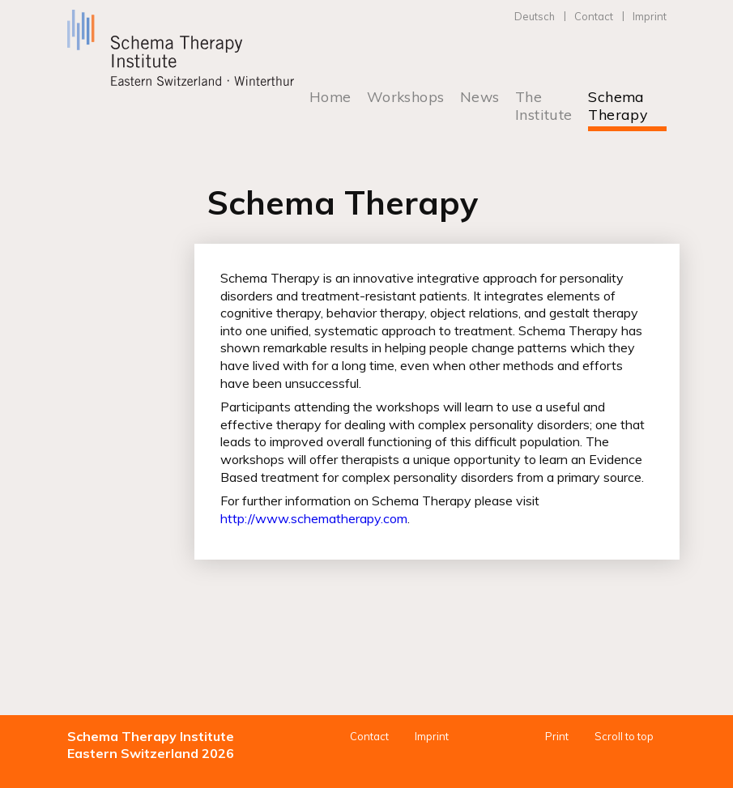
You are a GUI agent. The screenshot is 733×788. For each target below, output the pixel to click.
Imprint (650, 16)
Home (330, 96)
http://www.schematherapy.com (313, 518)
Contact (593, 16)
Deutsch (534, 16)
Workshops (406, 96)
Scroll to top (624, 736)
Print (557, 736)
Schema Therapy (617, 105)
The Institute (544, 105)
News (480, 96)
